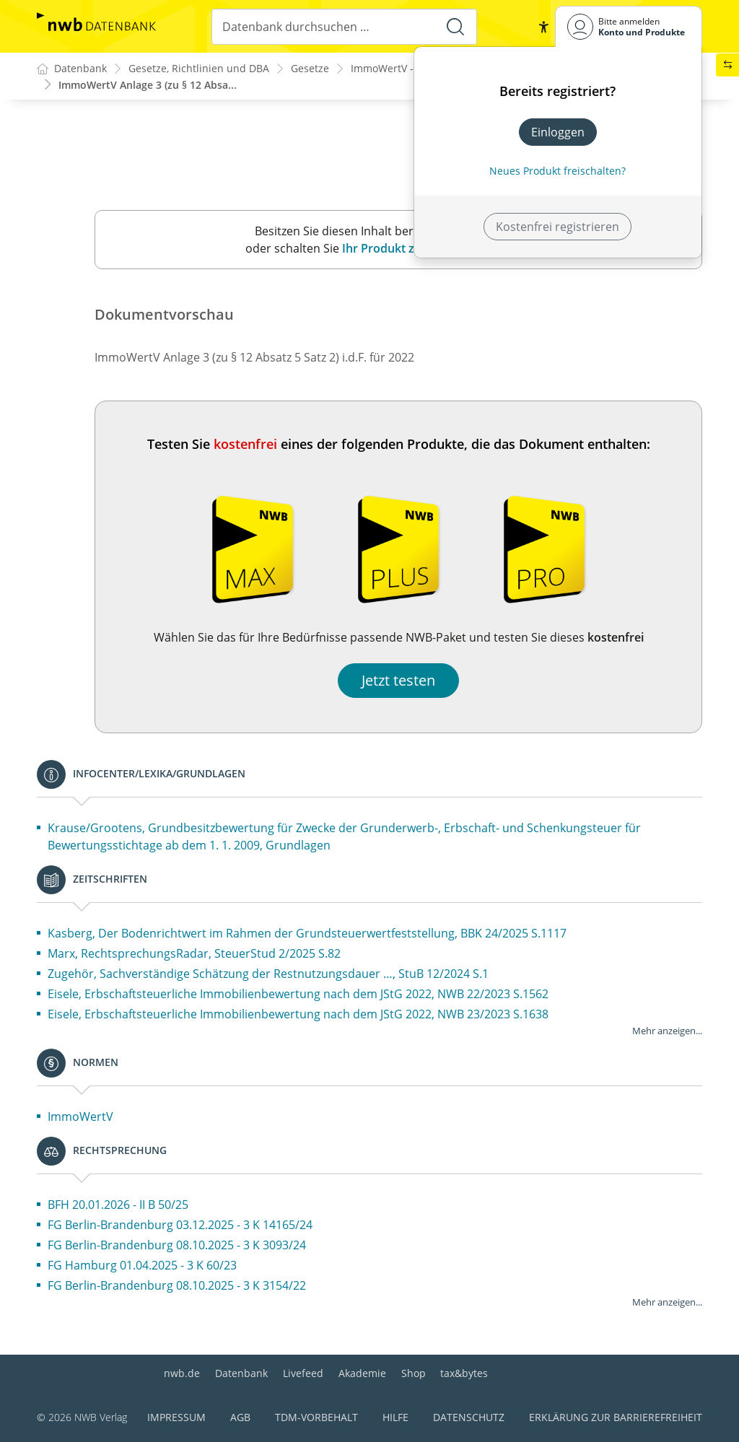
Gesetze (310, 69)
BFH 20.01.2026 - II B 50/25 (118, 1205)
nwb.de (182, 1373)
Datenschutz (468, 1417)
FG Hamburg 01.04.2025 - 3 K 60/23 (142, 1266)
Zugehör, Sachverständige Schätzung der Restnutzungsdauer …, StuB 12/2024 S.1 (268, 974)
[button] (543, 26)
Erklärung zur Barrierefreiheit (615, 1417)
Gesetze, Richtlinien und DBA (198, 69)
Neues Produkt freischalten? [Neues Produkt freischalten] (557, 171)
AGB (240, 1417)
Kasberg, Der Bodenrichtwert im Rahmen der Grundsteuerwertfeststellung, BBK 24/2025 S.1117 (307, 934)
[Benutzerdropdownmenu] (628, 26)
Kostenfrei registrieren (557, 227)
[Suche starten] (455, 26)
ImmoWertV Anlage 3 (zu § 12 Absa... (147, 85)
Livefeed (303, 1373)
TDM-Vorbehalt (316, 1417)
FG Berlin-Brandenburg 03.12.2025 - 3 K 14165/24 (180, 1225)
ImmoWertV (80, 1117)
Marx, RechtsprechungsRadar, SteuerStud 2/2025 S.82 (194, 954)
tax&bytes (464, 1373)
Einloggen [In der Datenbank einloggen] (558, 132)
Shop (413, 1373)
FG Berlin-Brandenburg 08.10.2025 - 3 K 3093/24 (177, 1246)
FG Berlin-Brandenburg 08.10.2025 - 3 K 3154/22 (177, 1286)
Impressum (176, 1417)
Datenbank (241, 1373)
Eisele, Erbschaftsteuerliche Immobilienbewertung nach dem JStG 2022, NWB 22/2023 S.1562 (298, 994)
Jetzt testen (398, 681)
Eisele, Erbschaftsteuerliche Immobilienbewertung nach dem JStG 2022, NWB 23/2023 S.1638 (298, 1015)
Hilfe (395, 1417)
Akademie (362, 1373)
